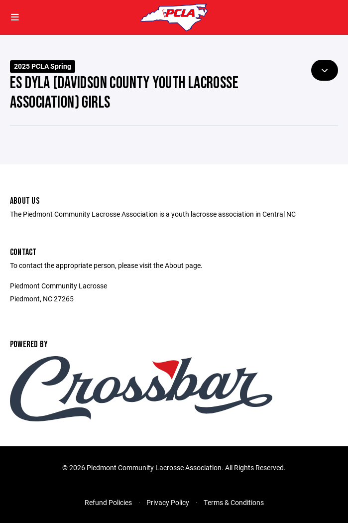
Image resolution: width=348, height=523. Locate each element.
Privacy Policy (167, 502)
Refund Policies (108, 502)
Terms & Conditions (234, 502)
